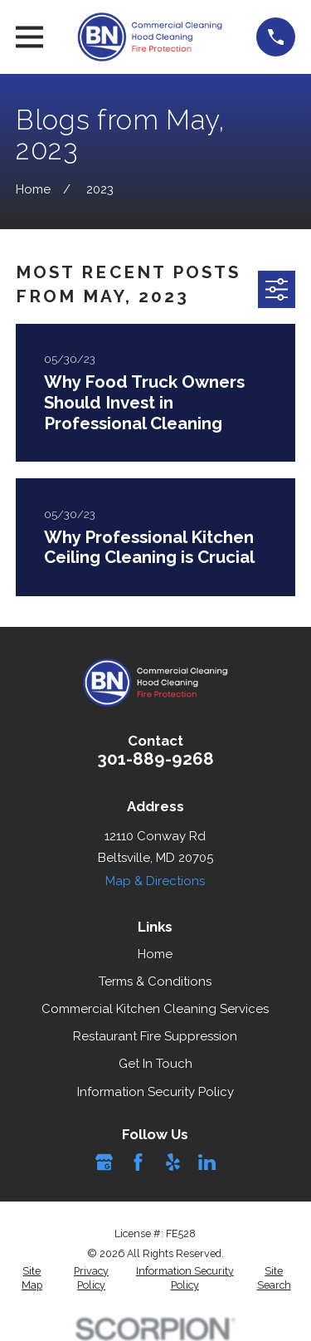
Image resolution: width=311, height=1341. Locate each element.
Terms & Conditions (155, 981)
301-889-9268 (155, 759)
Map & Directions (155, 881)
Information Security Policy (155, 1091)
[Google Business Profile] (104, 1162)
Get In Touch (155, 1063)
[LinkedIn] (207, 1162)
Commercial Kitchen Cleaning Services (155, 1008)
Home (155, 954)
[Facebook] (138, 1162)
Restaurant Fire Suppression (155, 1036)
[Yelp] (173, 1162)
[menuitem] (32, 1278)
